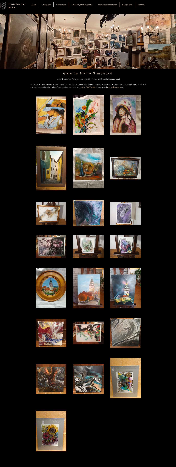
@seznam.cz (118, 87)
